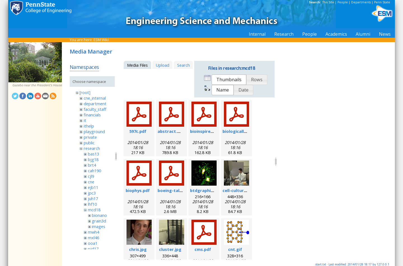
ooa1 (92, 243)
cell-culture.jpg (238, 190)
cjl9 (91, 176)
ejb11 (93, 187)
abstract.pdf (171, 131)
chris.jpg (138, 249)
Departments (361, 2)
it (85, 120)
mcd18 (94, 209)
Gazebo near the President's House (37, 85)
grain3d (99, 221)
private (90, 137)
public (89, 142)
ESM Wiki (101, 39)
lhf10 (92, 204)
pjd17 (93, 248)
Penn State (382, 2)
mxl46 (93, 237)
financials (92, 115)
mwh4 (93, 232)
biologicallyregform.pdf (247, 131)
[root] (84, 92)
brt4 (92, 165)
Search (183, 65)
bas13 (93, 154)
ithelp (89, 126)
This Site (328, 2)
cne (91, 181)
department (95, 103)
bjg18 (93, 159)
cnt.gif (235, 249)
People (343, 2)
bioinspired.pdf (205, 131)
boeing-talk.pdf (174, 190)
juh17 (93, 198)
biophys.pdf (138, 190)
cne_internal (95, 98)
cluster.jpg (170, 249)
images (98, 226)
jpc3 (92, 193)
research (92, 148)
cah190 (94, 170)
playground (94, 131)
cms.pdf (203, 249)
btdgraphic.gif (205, 190)
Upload (162, 65)
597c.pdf (137, 131)
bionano (99, 215)
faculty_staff (95, 109)
